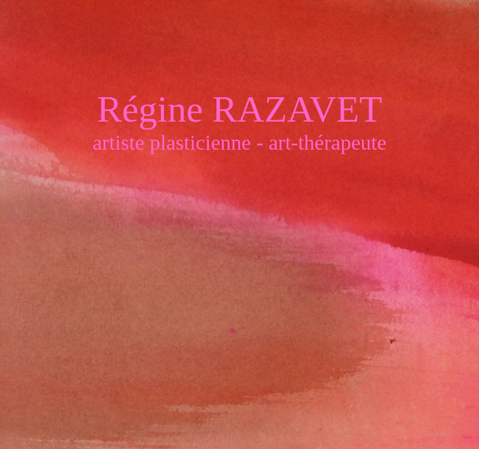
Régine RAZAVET (239, 111)
